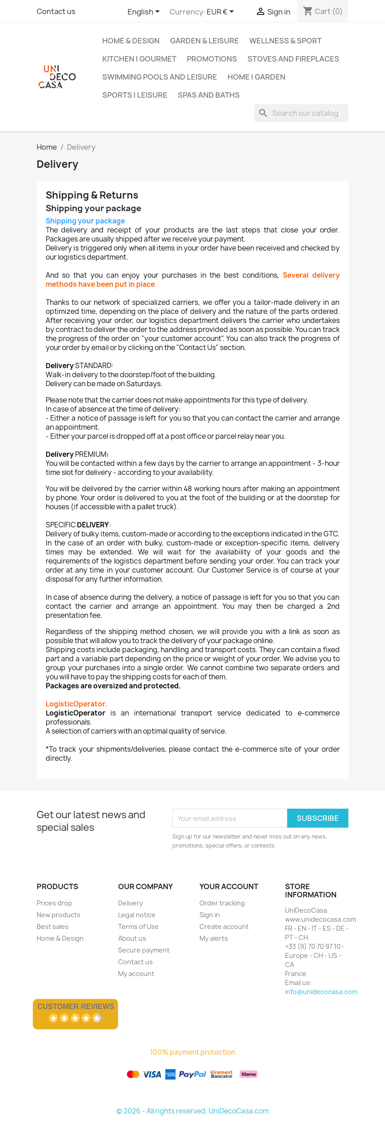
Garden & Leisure (204, 41)
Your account (229, 886)
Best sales (53, 926)
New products (59, 914)
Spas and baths (209, 95)
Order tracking (222, 903)
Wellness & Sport (285, 41)
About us (132, 938)
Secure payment (144, 950)
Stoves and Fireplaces (293, 59)
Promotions (212, 59)
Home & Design (131, 41)
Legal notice (137, 914)
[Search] (301, 113)
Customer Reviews (76, 1006)
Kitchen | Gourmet (139, 59)
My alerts (214, 938)
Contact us (56, 11)
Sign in (210, 914)
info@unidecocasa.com (321, 991)
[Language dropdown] (145, 12)
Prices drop (54, 903)
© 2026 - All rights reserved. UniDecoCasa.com (192, 1111)
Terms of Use (138, 926)
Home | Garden (256, 77)
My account (136, 973)
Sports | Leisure (134, 95)
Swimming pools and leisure (159, 77)
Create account (224, 926)
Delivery (130, 903)
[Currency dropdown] (222, 12)
